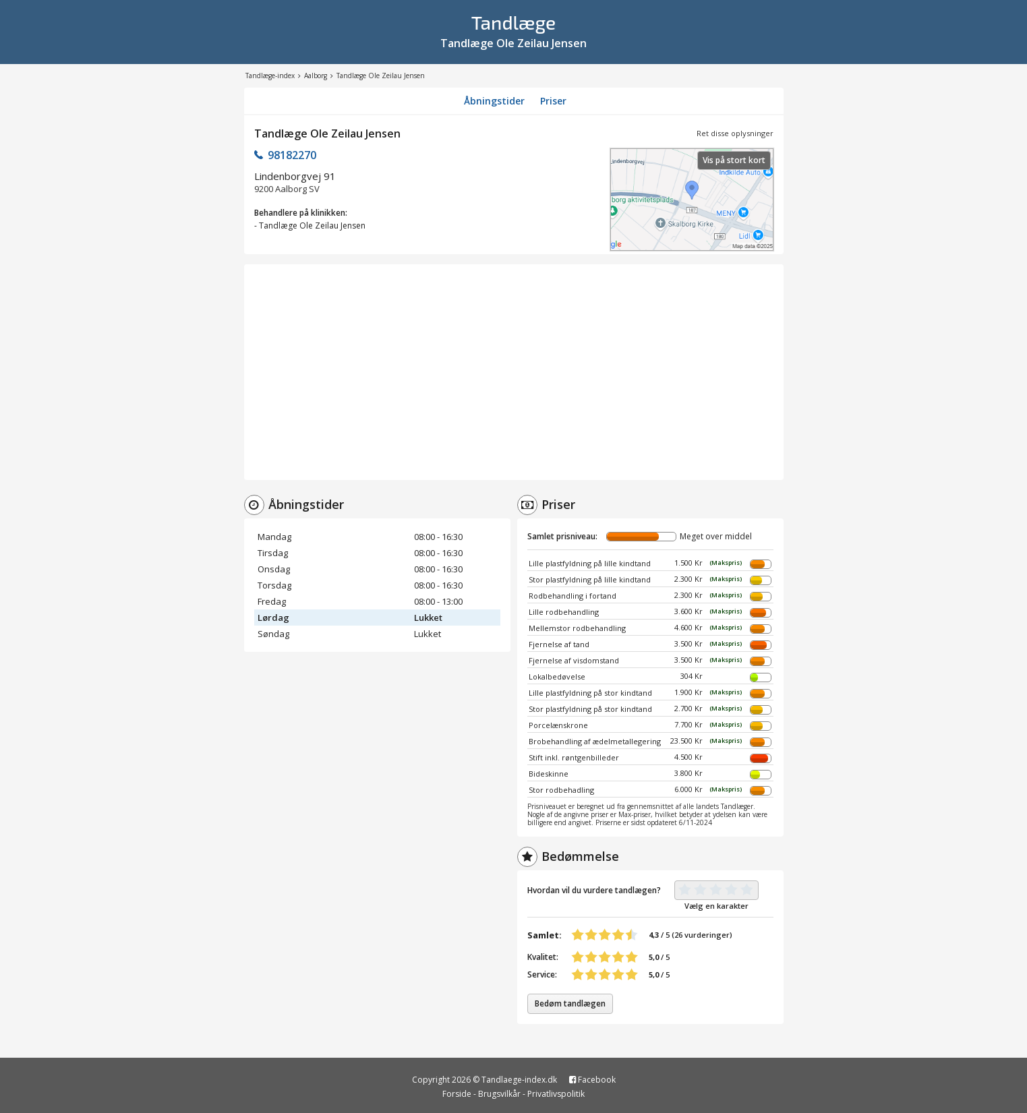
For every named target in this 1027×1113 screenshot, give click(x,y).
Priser (553, 100)
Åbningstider (494, 100)
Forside (456, 1094)
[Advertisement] (514, 372)
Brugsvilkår (499, 1094)
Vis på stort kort (734, 160)
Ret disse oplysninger (735, 133)
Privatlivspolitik (556, 1094)
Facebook (592, 1079)
